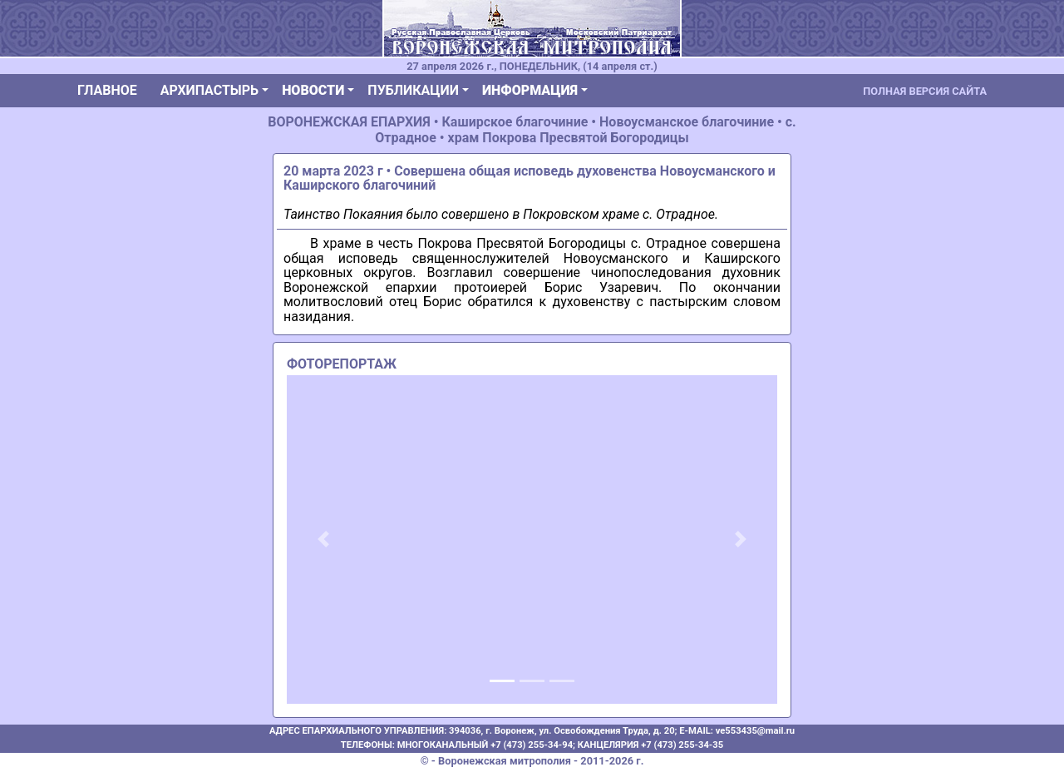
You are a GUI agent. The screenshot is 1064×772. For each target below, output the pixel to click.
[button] (324, 539)
